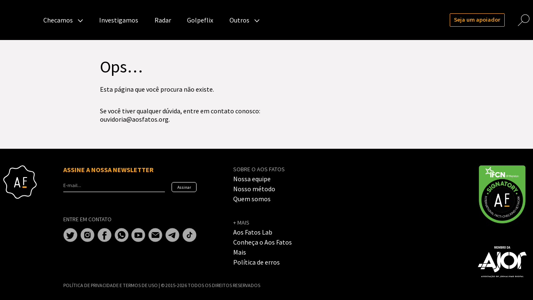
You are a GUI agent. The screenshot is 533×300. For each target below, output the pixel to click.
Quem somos (252, 199)
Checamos (58, 20)
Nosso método (254, 189)
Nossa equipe (252, 179)
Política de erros (256, 262)
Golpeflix (200, 20)
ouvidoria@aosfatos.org (134, 119)
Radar (162, 20)
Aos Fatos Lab (252, 232)
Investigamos (118, 20)
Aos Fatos (20, 20)
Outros (239, 20)
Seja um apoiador (477, 19)
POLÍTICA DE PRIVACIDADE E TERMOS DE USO (111, 285)
